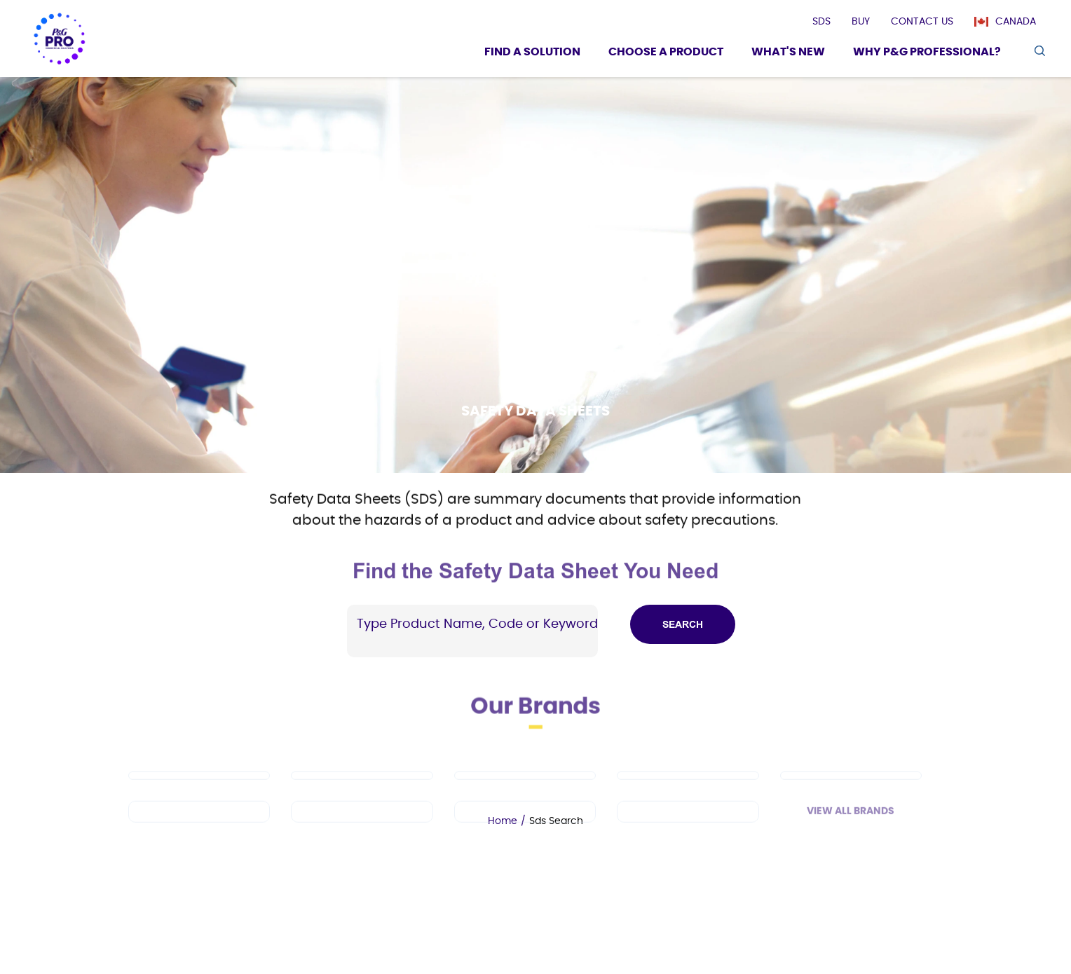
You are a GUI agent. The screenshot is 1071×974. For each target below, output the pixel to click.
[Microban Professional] (525, 826)
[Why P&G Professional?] (927, 53)
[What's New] (788, 53)
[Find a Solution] (532, 53)
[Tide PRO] (525, 790)
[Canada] (1012, 21)
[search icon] (1039, 51)
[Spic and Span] (199, 826)
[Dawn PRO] (199, 790)
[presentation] (821, 21)
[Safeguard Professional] (851, 790)
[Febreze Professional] (361, 826)
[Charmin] (687, 826)
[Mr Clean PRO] (361, 790)
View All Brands (850, 826)
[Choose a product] (665, 53)
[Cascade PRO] (687, 790)
